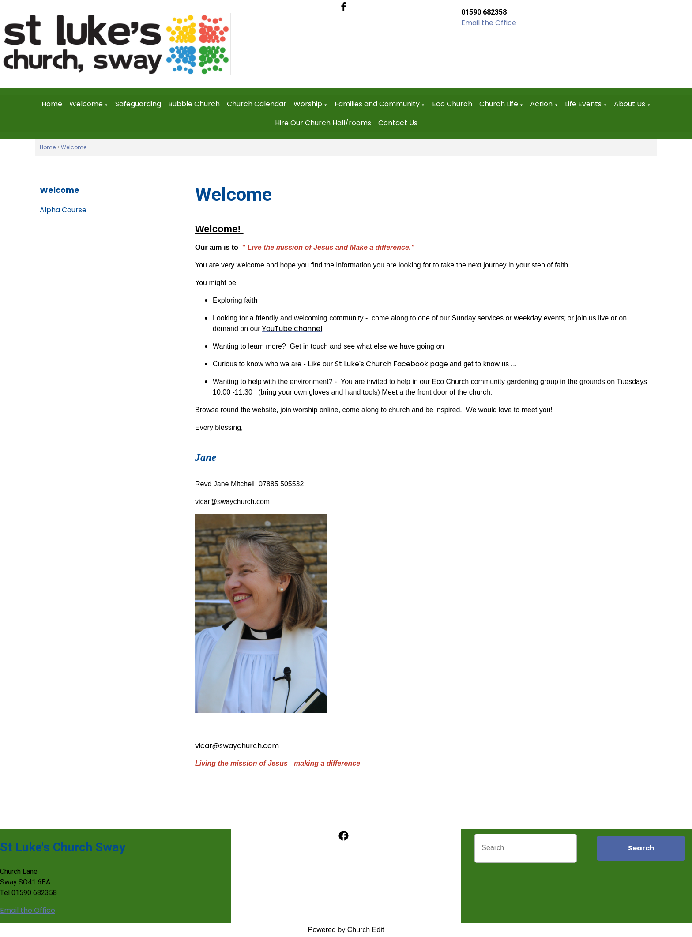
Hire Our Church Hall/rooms (323, 123)
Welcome (86, 104)
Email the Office (488, 23)
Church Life (498, 104)
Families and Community (377, 104)
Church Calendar (256, 104)
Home (51, 104)
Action (541, 104)
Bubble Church (194, 104)
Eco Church (452, 104)
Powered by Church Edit (346, 929)
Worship (307, 104)
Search (641, 848)
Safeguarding (138, 104)
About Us (629, 104)
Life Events (583, 104)
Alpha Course (63, 210)
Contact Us (397, 123)
